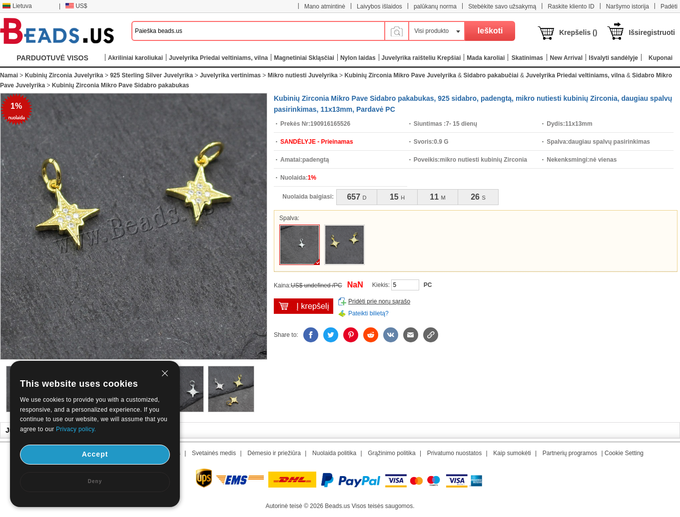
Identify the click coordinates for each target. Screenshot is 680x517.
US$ (76, 5)
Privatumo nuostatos (454, 453)
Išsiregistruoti (652, 32)
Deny (95, 481)
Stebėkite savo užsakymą (502, 6)
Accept (95, 454)
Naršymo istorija (627, 6)
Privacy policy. (76, 429)
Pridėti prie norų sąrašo (379, 301)
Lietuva (17, 5)
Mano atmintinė (324, 6)
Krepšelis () (578, 32)
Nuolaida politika (334, 453)
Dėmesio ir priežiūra (274, 453)
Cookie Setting (624, 453)
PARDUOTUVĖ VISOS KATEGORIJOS (52, 60)
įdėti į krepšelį (303, 306)
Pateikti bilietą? (368, 313)
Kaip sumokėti (512, 453)
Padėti (669, 6)
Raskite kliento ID (571, 6)
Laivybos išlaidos (379, 6)
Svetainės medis (214, 453)
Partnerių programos (570, 453)
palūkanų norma (435, 6)
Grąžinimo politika (391, 453)
